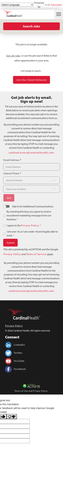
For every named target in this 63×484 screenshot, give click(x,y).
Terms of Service (36, 254)
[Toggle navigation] (58, 14)
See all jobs (13, 55)
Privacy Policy (30, 225)
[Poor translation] (12, 416)
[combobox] (28, 180)
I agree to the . (24, 225)
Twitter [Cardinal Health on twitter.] (13, 352)
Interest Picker (12, 173)
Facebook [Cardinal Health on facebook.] (15, 368)
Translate (53, 4)
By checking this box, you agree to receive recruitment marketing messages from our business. (29, 215)
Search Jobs (31, 26)
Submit (10, 242)
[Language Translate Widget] (17, 5)
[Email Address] (31, 167)
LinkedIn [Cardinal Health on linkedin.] (15, 344)
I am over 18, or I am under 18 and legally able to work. (32, 233)
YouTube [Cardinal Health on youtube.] (15, 360)
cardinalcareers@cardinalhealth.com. (32, 152)
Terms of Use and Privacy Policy (31, 391)
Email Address (12, 160)
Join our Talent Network (31, 79)
